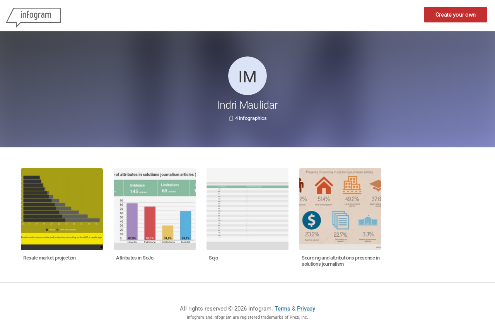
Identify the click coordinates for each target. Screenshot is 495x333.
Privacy (306, 308)
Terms (282, 308)
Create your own (455, 14)
